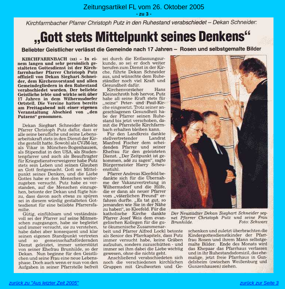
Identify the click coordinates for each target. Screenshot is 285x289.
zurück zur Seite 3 (259, 283)
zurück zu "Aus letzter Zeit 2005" (44, 283)
